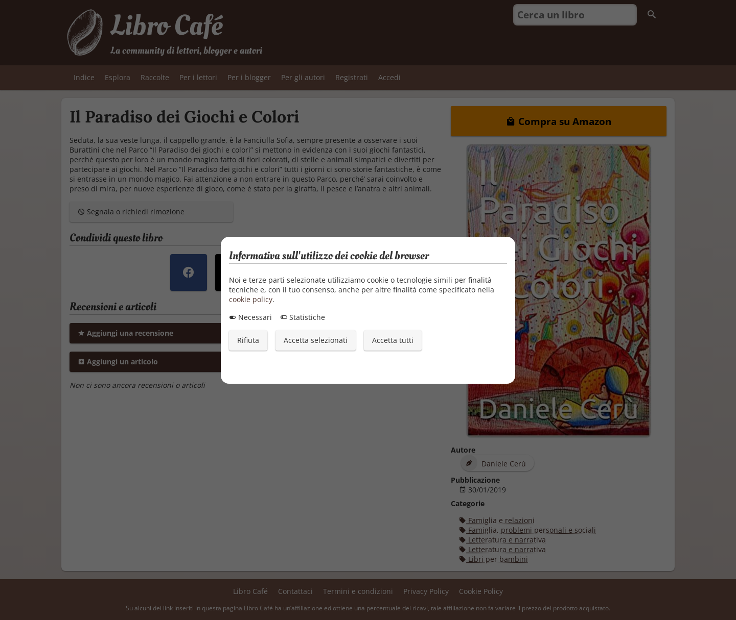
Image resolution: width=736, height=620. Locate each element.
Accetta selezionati (316, 340)
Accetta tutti (392, 340)
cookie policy (250, 299)
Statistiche (302, 317)
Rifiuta (248, 340)
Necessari (250, 317)
